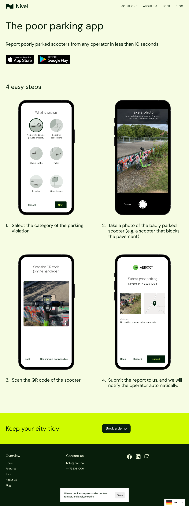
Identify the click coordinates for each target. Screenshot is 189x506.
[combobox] (174, 502)
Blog (179, 6)
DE (171, 502)
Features (11, 468)
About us (150, 6)
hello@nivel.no (75, 463)
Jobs (166, 6)
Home (9, 463)
